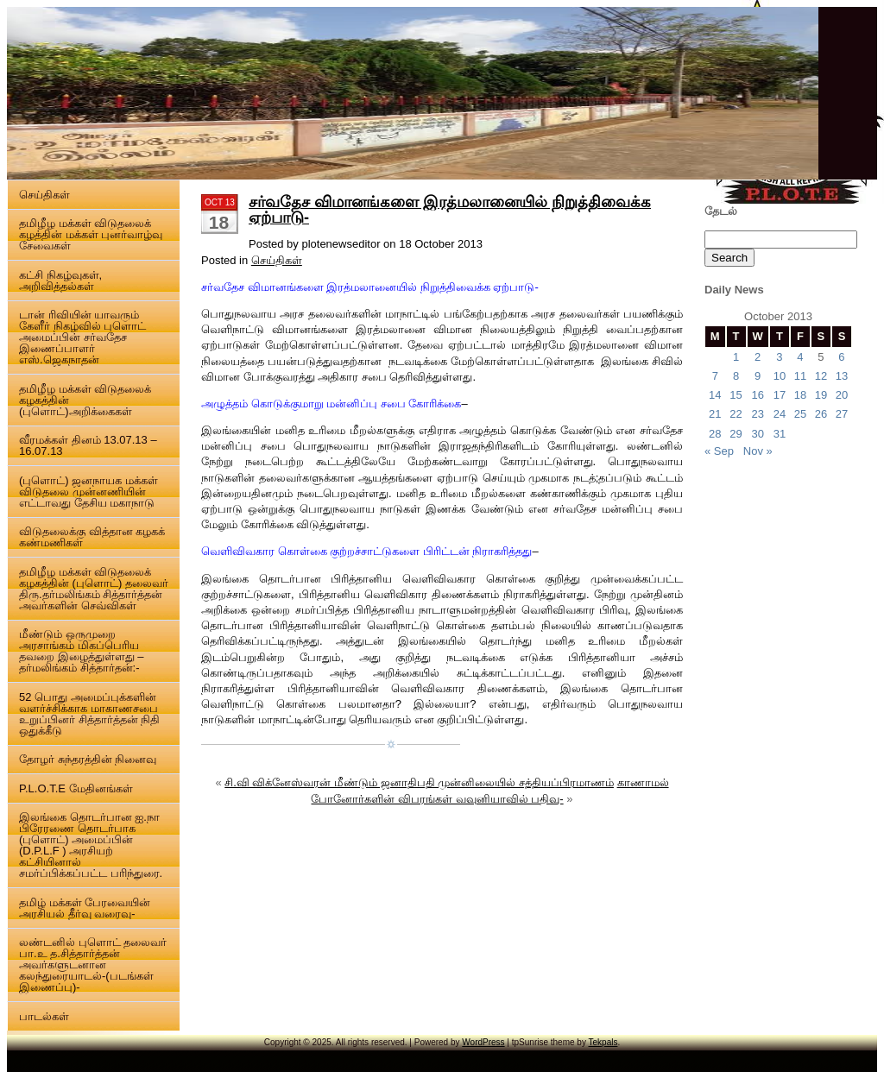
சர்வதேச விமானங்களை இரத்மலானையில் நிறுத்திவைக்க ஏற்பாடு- (450, 209)
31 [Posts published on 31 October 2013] (780, 433)
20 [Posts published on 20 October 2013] (842, 394)
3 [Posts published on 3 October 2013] (779, 356)
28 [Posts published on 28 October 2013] (715, 433)
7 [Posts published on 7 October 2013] (715, 375)
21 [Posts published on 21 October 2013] (715, 413)
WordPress (483, 1042)
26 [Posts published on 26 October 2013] (821, 413)
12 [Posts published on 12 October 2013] (821, 375)
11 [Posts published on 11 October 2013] (800, 375)
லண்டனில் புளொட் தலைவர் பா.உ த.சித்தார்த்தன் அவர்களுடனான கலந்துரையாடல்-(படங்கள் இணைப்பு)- (93, 964)
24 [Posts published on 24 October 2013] (780, 413)
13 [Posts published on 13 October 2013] (842, 375)
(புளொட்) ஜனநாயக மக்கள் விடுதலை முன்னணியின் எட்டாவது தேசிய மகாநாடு (88, 491)
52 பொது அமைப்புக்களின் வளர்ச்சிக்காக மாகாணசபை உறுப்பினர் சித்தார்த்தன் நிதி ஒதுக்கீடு (89, 713)
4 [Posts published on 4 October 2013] (800, 356)
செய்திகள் (44, 194)
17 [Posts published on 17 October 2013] (780, 394)
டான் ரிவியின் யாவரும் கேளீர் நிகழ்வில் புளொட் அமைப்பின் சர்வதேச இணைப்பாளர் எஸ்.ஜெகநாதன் (82, 337)
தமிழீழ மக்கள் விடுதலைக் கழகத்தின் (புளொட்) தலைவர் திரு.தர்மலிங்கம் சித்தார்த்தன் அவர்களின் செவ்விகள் (93, 588)
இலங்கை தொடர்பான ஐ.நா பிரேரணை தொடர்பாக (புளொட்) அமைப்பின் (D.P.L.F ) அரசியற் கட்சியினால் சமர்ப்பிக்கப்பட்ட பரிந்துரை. (90, 845)
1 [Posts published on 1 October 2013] (736, 356)
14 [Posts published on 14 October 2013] (715, 394)
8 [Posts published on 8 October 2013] (736, 375)
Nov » (758, 451)
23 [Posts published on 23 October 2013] (757, 413)
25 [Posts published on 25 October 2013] (800, 413)
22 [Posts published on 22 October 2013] (735, 413)
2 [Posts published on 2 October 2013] (758, 356)
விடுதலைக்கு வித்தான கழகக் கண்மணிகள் (92, 537)
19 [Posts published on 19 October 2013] (821, 394)
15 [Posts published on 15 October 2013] (735, 394)
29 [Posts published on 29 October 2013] (735, 433)
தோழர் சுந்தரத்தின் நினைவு (87, 759)
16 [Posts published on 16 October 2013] (757, 394)
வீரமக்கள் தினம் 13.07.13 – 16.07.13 (88, 445)
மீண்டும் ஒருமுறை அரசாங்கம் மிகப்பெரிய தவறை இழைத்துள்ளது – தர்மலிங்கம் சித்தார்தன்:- (81, 650)
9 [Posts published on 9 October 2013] (758, 375)
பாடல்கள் (44, 1016)
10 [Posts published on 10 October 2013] (780, 375)
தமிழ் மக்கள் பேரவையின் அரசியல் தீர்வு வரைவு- (84, 908)
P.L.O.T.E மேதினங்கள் (76, 788)
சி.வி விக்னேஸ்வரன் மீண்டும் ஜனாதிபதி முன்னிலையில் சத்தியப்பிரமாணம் (419, 782)
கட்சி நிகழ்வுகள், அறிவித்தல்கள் (60, 280)
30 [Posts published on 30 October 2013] (757, 433)
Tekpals (603, 1042)
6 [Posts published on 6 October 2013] (841, 356)
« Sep (719, 451)
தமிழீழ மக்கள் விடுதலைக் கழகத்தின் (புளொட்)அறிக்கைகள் (85, 400)
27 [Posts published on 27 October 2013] (842, 413)
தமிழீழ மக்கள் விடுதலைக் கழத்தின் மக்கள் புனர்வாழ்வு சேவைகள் (90, 234)
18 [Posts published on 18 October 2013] (800, 394)
